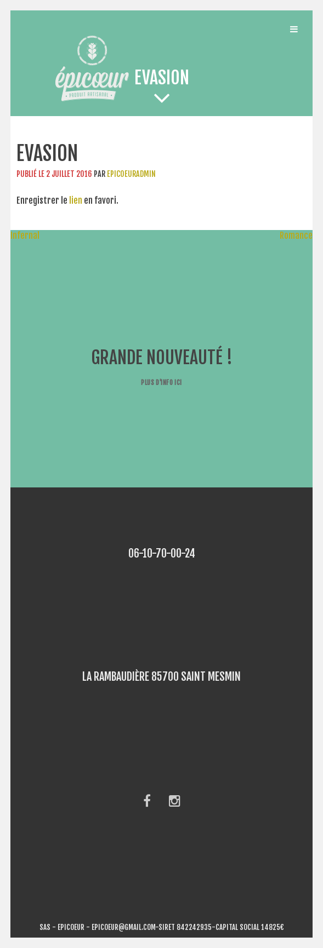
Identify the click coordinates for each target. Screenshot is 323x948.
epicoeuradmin (131, 174)
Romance (301, 235)
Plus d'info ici (161, 382)
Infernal (19, 235)
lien (75, 200)
